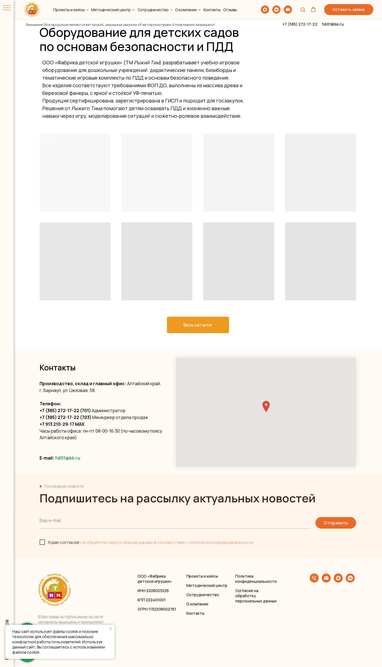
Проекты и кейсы (69, 9)
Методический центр (111, 9)
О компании (186, 9)
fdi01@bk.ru (67, 458)
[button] (302, 9)
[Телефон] (314, 581)
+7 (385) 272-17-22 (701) (65, 411)
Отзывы (230, 9)
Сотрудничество (153, 9)
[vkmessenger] (276, 9)
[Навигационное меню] (7, 8)
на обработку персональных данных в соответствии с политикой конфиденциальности (166, 542)
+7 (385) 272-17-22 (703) (65, 417)
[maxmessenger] (265, 9)
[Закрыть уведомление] (110, 629)
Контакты (212, 9)
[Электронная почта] (288, 9)
